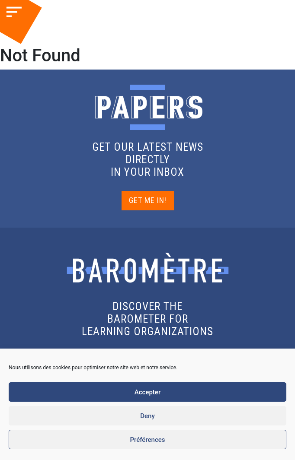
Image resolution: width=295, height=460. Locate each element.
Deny (147, 416)
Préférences (147, 440)
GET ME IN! (148, 200)
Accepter (147, 392)
